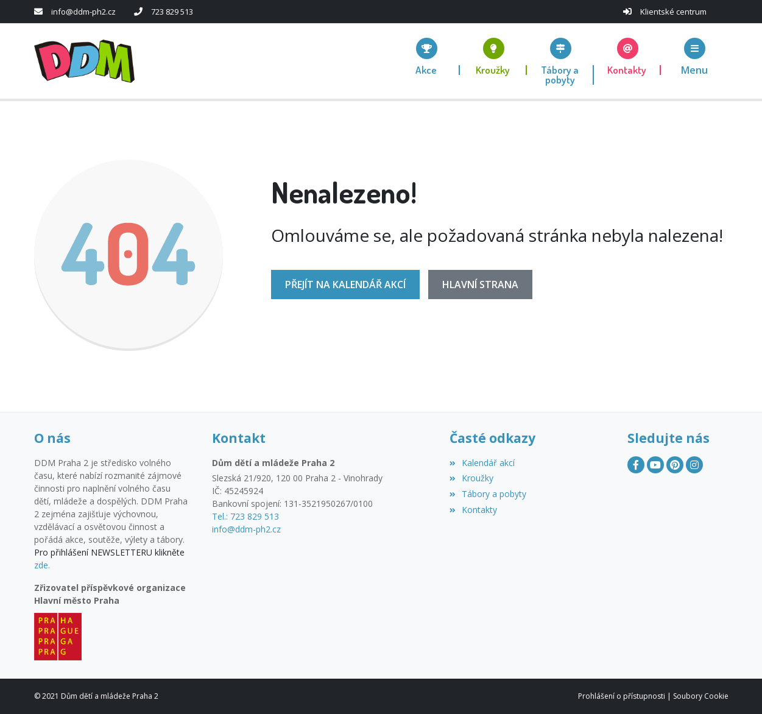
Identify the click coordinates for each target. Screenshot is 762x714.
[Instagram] (694, 464)
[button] (694, 56)
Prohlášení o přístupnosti (621, 696)
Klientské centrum (673, 11)
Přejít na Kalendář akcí (345, 284)
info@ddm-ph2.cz (83, 11)
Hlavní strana (480, 284)
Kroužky (471, 478)
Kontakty (473, 509)
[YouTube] (655, 464)
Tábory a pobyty (488, 494)
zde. (42, 565)
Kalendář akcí (482, 462)
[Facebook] (635, 464)
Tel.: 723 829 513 (245, 516)
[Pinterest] (674, 464)
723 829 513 (172, 11)
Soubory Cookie (700, 696)
